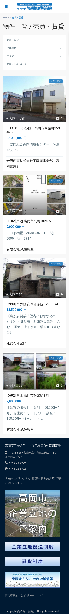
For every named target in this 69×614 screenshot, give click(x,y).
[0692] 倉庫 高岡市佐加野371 (27, 395)
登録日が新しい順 (16, 64)
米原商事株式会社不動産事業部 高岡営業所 (32, 163)
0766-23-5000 (17, 462)
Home (6, 17)
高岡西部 (15, 211)
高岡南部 (15, 294)
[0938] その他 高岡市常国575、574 (32, 304)
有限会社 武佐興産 (20, 249)
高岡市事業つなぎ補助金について (24, 595)
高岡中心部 (17, 118)
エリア (10, 56)
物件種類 (11, 48)
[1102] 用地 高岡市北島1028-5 (28, 221)
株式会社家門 (16, 343)
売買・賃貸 (13, 40)
